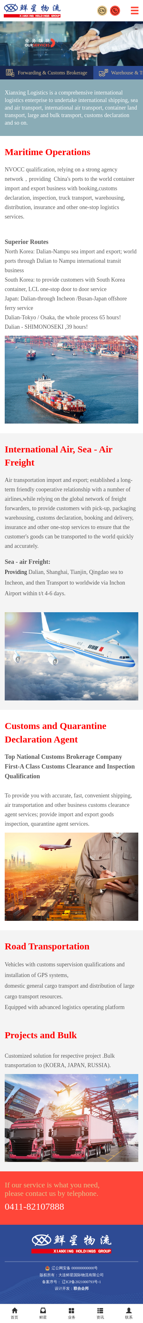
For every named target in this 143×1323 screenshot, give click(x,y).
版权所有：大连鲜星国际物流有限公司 (72, 1275)
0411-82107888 (34, 1206)
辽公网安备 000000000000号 (71, 1268)
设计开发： (72, 1288)
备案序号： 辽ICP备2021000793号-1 (71, 1282)
